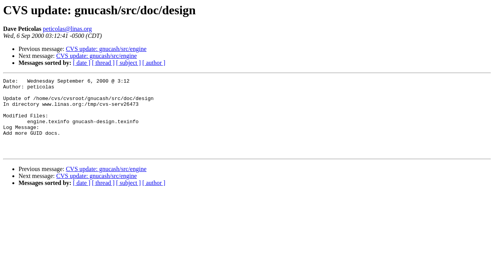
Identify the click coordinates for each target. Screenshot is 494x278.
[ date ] (81, 62)
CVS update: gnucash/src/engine (106, 49)
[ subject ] (128, 62)
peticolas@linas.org (67, 28)
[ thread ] (103, 62)
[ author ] (154, 62)
